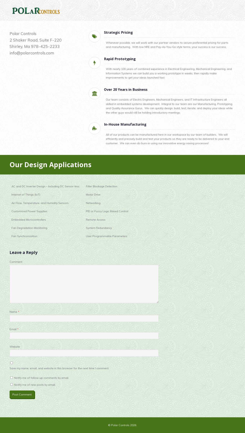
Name (14, 311)
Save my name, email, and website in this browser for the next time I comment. (59, 368)
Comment (16, 262)
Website (15, 346)
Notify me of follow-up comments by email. (41, 378)
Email (14, 329)
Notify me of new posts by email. (35, 384)
